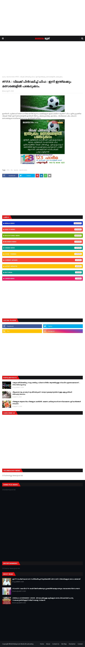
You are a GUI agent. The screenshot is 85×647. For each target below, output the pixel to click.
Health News (43, 229)
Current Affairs (43, 260)
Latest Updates (43, 266)
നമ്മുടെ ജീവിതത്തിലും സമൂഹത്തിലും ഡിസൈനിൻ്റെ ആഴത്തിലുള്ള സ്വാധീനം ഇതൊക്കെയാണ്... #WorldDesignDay (46, 384)
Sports (16, 170)
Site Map (64, 644)
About (48, 644)
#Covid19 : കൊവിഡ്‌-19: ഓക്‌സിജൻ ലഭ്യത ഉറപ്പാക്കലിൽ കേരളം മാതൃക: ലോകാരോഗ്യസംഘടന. (46, 588)
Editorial (43, 272)
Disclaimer (72, 644)
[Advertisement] (42, 17)
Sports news (10, 77)
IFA (12, 170)
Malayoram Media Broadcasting (23, 644)
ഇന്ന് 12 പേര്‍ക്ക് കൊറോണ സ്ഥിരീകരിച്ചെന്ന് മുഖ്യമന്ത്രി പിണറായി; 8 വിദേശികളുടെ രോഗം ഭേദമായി (46, 579)
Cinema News (43, 248)
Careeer (80, 644)
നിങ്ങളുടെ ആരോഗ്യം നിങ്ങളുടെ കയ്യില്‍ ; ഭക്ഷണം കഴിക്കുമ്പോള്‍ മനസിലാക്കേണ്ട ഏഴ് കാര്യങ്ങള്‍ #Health (46, 403)
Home (42, 644)
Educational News (43, 236)
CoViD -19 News (43, 254)
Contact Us (55, 644)
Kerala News (43, 223)
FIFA (8, 170)
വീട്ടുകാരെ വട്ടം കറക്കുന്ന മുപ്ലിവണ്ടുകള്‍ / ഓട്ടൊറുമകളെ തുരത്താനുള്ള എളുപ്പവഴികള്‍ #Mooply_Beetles (42, 393)
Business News (43, 242)
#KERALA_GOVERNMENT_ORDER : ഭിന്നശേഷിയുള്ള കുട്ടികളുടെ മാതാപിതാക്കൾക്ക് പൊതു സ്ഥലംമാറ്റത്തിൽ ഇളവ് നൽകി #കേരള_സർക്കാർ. (42, 599)
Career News (43, 278)
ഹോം (4, 77)
